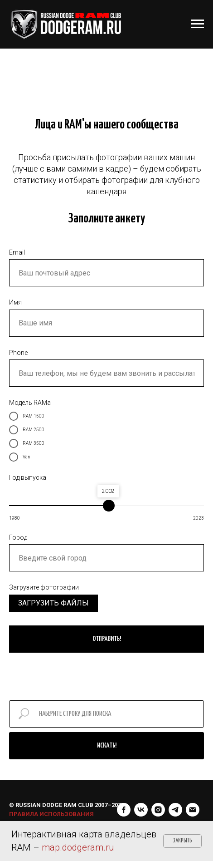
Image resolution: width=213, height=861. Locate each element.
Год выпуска (27, 477)
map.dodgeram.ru (78, 847)
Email (17, 252)
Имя (15, 302)
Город (18, 537)
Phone (18, 352)
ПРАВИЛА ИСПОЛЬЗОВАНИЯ (51, 804)
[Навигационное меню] (197, 24)
